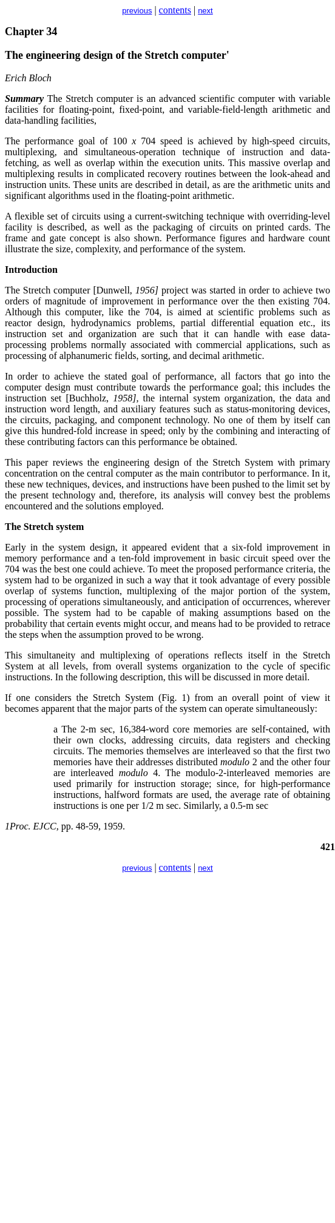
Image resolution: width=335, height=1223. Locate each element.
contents (175, 10)
